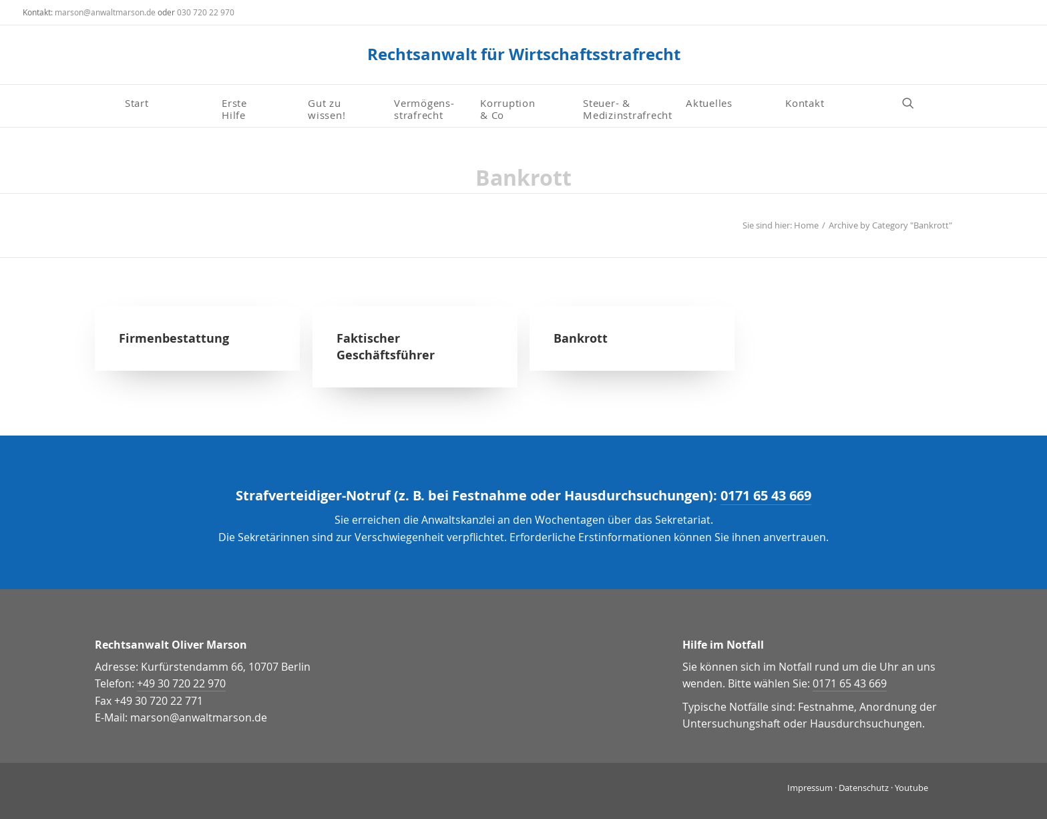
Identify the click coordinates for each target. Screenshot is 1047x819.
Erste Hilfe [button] (236, 108)
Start (137, 103)
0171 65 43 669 (765, 495)
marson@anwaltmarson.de (105, 12)
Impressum (810, 788)
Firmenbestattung (174, 338)
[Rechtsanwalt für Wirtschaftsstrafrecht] (523, 54)
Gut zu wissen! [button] (326, 108)
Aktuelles (709, 103)
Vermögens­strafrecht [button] (424, 108)
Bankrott (581, 338)
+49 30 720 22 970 (181, 683)
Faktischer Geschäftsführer (386, 346)
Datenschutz (864, 788)
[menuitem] (168, 103)
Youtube (911, 788)
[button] (914, 102)
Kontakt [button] (804, 103)
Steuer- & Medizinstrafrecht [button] (627, 108)
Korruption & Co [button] (508, 108)
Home (806, 225)
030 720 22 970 (205, 12)
